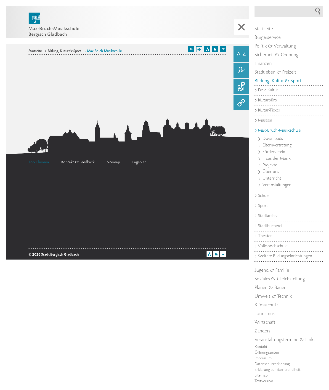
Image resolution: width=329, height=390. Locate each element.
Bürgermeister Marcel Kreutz (151, 241)
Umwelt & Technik (273, 296)
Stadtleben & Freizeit (275, 72)
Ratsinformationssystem (66, 185)
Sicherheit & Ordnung (276, 55)
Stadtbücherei (270, 226)
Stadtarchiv (268, 216)
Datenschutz (187, 207)
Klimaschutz (266, 305)
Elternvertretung (277, 145)
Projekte (270, 165)
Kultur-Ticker (269, 110)
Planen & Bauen (271, 287)
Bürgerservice (268, 37)
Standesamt (68, 239)
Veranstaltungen (277, 185)
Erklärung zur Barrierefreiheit (277, 370)
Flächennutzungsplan (76, 223)
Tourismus (265, 313)
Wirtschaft (265, 322)
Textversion (264, 381)
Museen (265, 120)
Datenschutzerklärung (272, 364)
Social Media (143, 225)
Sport (263, 206)
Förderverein (274, 152)
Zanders (262, 331)
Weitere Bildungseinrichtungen (285, 256)
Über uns (271, 172)
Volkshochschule (272, 246)
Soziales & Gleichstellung (280, 279)
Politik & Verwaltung (275, 46)
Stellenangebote (136, 189)
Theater (265, 236)
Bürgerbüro (62, 203)
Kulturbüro (267, 100)
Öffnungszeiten (267, 353)
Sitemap (261, 376)
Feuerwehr (120, 203)
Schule (263, 196)
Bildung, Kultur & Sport (64, 51)
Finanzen (263, 63)
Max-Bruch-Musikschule (104, 51)
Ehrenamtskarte (189, 185)
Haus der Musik (277, 159)
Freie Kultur (268, 90)
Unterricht (272, 178)
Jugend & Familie (272, 270)
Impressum (263, 358)
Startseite (35, 51)
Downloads (273, 139)
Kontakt (261, 347)
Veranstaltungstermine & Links (285, 339)
